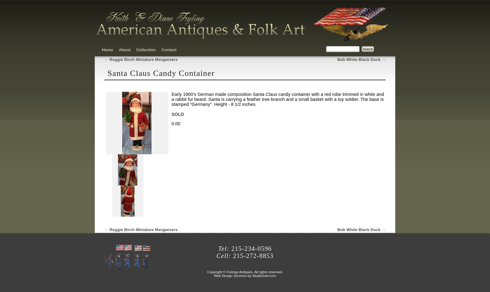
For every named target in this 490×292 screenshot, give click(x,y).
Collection (146, 49)
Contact (169, 49)
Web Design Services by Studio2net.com (245, 276)
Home (107, 49)
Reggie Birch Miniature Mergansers (141, 59)
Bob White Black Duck (361, 59)
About (125, 49)
